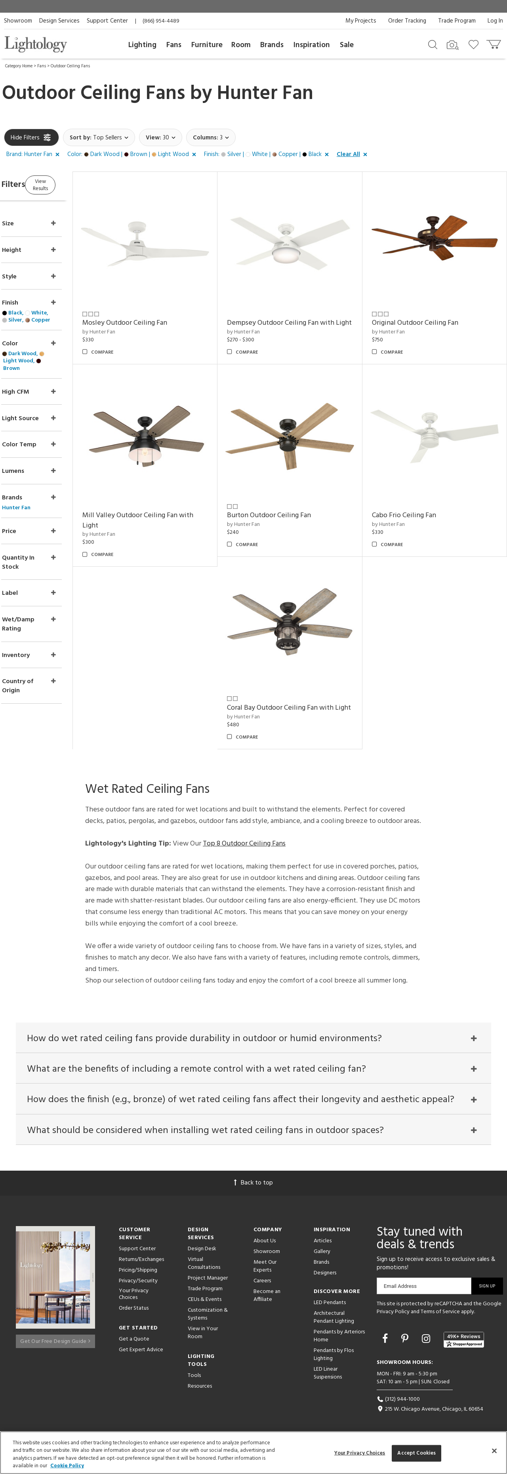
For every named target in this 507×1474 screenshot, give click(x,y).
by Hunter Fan (129, 321)
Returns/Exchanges (141, 1260)
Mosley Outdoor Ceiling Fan (155, 313)
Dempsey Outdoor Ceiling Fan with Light (301, 318)
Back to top (253, 1184)
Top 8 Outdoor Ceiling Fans (244, 834)
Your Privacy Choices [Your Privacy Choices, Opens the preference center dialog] (359, 1453)
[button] (34, 155)
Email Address (400, 1287)
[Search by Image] (452, 45)
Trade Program (457, 21)
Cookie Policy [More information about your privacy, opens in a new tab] (67, 1466)
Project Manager (208, 1279)
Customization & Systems (208, 1315)
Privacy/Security (138, 1282)
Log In (495, 21)
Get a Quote (134, 1340)
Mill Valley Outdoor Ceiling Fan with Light (437, 500)
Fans (173, 45)
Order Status (134, 1309)
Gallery (322, 1252)
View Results (70, 184)
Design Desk (202, 1250)
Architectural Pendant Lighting (334, 1318)
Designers (325, 1274)
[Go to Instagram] (427, 1340)
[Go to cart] (494, 42)
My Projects (360, 21)
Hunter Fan (265, 94)
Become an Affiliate (267, 1296)
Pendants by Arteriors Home (339, 1337)
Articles (323, 1242)
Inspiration (312, 45)
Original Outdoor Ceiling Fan (425, 313)
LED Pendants (330, 1303)
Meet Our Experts (265, 1267)
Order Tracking (407, 21)
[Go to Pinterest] (406, 1340)
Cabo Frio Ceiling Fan (280, 687)
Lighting (142, 45)
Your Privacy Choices (134, 1296)
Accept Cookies (416, 1453)
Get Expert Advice (141, 1351)
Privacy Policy (393, 1312)
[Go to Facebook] (386, 1340)
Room (241, 45)
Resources (200, 1387)
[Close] (494, 1450)
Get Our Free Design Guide (55, 1338)
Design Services (59, 21)
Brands (272, 45)
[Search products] (432, 44)
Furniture (207, 45)
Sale (347, 45)
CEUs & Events (204, 1300)
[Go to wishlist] (475, 44)
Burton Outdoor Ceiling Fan (155, 687)
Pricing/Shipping (138, 1271)
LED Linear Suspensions (328, 1374)
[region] (253, 1452)
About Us (265, 1242)
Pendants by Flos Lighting (334, 1355)
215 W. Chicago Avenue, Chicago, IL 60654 (430, 1410)
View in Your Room (203, 1334)
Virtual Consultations (204, 1264)
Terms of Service (440, 1312)
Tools (194, 1376)
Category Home (18, 66)
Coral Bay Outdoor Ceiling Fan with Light (435, 693)
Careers (262, 1282)
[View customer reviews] (464, 1340)
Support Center (107, 21)
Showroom (18, 21)
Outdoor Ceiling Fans (70, 66)
